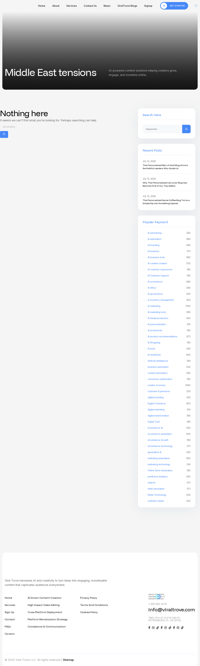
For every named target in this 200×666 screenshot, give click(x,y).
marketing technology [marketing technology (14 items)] (169, 464)
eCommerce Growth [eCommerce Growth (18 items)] (169, 440)
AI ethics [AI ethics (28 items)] (169, 288)
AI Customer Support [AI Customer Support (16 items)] (169, 276)
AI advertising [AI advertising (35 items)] (169, 233)
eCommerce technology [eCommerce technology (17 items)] (169, 446)
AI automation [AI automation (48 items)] (169, 239)
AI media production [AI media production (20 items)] (169, 318)
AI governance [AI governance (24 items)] (169, 294)
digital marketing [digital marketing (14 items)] (169, 410)
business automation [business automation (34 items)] (169, 367)
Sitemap (68, 659)
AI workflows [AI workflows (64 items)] (169, 355)
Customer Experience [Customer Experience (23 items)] (169, 391)
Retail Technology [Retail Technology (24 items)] (169, 495)
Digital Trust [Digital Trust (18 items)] (169, 422)
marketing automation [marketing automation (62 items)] (169, 458)
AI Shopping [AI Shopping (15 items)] (169, 343)
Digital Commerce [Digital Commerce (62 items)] (169, 403)
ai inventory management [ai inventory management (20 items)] (169, 300)
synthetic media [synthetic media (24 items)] (169, 501)
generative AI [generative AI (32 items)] (169, 452)
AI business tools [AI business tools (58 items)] (169, 257)
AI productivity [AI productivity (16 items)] (169, 330)
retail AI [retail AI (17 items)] (169, 483)
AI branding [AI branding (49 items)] (169, 245)
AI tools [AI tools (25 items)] (169, 349)
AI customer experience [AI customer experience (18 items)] (169, 269)
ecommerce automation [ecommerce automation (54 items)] (169, 434)
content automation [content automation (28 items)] (169, 373)
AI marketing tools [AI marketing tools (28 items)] (169, 312)
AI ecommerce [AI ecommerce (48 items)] (169, 282)
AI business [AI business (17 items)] (169, 251)
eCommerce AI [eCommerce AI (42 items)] (169, 428)
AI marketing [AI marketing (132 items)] (169, 306)
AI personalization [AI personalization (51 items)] (169, 324)
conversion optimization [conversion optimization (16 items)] (169, 379)
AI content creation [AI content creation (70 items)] (169, 263)
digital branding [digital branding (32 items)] (169, 397)
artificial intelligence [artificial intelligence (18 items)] (169, 361)
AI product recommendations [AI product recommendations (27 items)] (169, 336)
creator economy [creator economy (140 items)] (169, 385)
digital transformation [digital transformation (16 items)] (169, 416)
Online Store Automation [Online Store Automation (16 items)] (169, 470)
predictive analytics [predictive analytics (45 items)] (169, 476)
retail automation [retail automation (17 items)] (169, 489)
